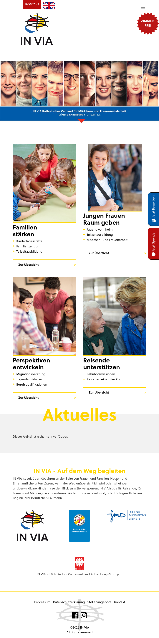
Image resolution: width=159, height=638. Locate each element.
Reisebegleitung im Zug (104, 379)
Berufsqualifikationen (31, 384)
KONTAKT (32, 4)
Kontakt (119, 602)
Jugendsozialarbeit (30, 379)
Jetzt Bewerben (153, 209)
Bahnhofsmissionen (101, 374)
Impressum (42, 602)
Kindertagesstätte (29, 241)
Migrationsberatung (30, 374)
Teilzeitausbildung (29, 251)
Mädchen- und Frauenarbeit (107, 239)
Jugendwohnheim (100, 229)
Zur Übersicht (28, 264)
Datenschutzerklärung (69, 602)
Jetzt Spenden (153, 244)
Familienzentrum (28, 246)
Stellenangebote (99, 602)
